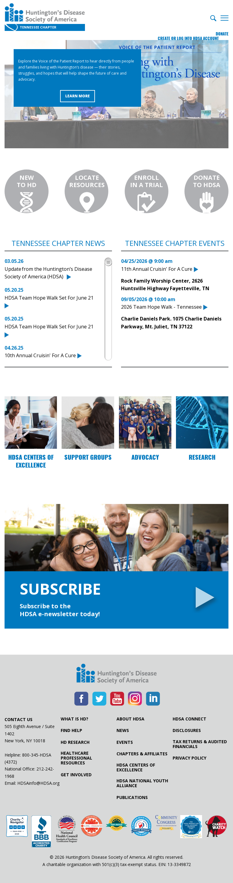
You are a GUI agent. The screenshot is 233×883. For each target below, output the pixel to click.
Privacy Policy (189, 758)
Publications (132, 797)
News (122, 730)
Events (124, 742)
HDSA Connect (189, 719)
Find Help (71, 730)
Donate (222, 28)
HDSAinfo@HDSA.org (38, 783)
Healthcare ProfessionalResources (76, 758)
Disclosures (187, 730)
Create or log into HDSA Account (178, 28)
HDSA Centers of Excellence (135, 767)
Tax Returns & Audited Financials (200, 744)
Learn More (77, 96)
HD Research (75, 742)
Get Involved (76, 774)
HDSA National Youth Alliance (142, 783)
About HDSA (130, 719)
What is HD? (74, 719)
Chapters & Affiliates (141, 753)
